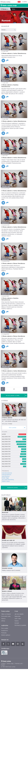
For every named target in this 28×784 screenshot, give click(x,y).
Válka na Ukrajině (6, 614)
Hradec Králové (21, 444)
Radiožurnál (22, 434)
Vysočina (23, 463)
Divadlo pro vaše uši (8, 540)
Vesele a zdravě (7, 591)
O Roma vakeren (7, 417)
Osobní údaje (10, 663)
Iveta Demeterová (7, 473)
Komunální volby (6, 616)
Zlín (25, 466)
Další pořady (6, 495)
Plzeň (24, 459)
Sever (24, 461)
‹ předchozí (3, 389)
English (3, 665)
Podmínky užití (18, 663)
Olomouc (23, 454)
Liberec (24, 449)
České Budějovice (21, 441)
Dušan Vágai (5, 478)
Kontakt (17, 623)
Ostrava (23, 451)
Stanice (3, 618)
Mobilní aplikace (5, 635)
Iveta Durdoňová (6, 474)
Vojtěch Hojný (6, 481)
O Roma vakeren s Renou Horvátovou (13, 263)
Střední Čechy (22, 436)
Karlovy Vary (22, 446)
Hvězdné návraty (7, 568)
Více (14, 9)
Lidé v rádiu (18, 618)
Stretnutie (5, 512)
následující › (25, 389)
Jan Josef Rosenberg (8, 479)
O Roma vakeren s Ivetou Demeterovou (13, 53)
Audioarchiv (4, 630)
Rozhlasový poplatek (20, 625)
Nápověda (17, 616)
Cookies (3, 663)
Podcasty (4, 633)
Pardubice (23, 456)
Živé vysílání (4, 628)
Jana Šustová (5, 476)
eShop (3, 621)
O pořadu (4, 400)
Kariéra (17, 621)
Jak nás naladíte (19, 614)
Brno (24, 439)
